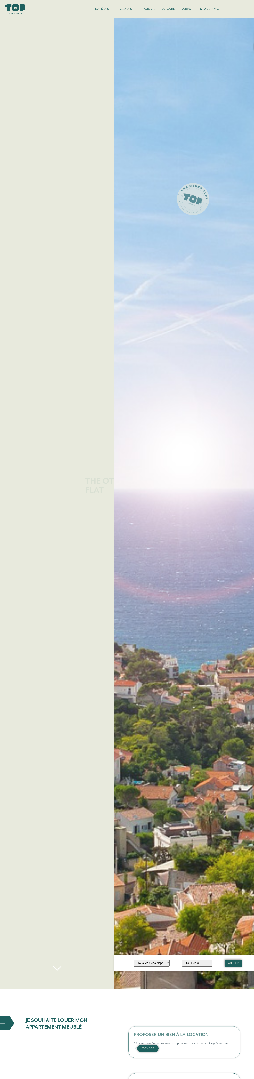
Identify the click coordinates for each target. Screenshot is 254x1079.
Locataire (128, 9)
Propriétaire (103, 9)
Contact (187, 8)
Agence (149, 9)
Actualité (168, 8)
